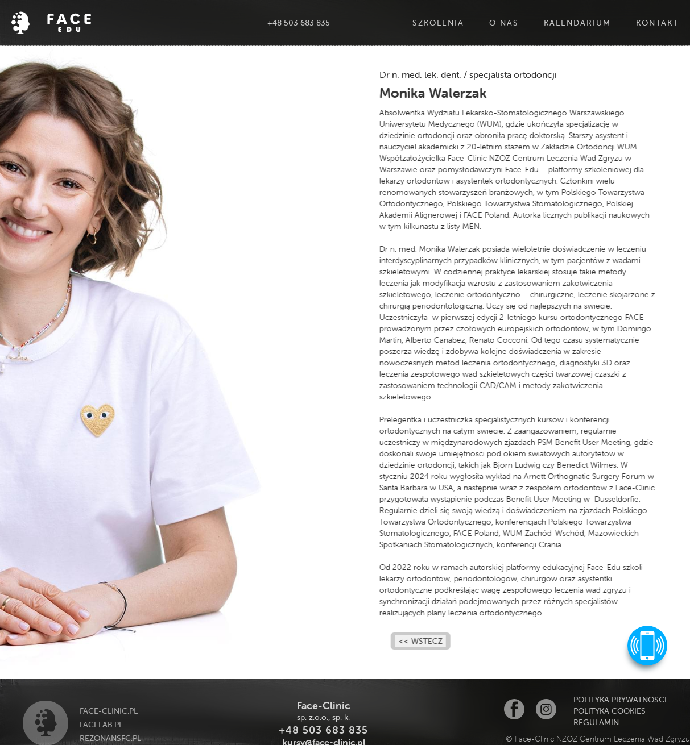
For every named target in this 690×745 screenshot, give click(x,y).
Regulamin (596, 722)
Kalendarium (577, 23)
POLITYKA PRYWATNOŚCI (620, 699)
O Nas (504, 23)
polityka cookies (609, 711)
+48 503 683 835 (298, 23)
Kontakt (657, 23)
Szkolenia (438, 23)
